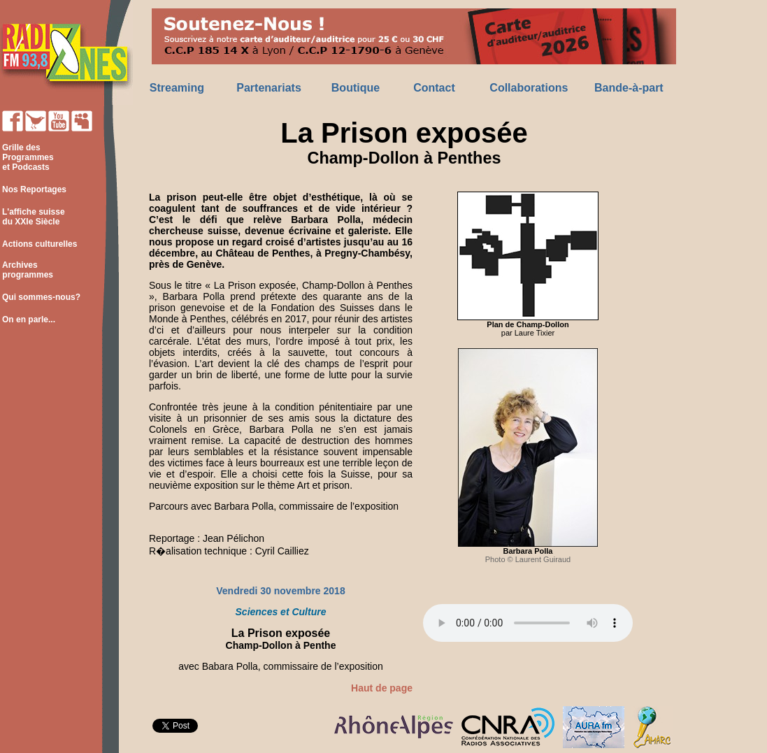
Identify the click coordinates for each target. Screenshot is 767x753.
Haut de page (382, 688)
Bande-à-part (629, 88)
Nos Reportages (34, 189)
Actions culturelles (39, 244)
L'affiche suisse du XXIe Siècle (32, 217)
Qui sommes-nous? (41, 297)
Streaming (177, 88)
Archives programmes (26, 270)
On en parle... (28, 319)
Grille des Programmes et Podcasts (27, 157)
